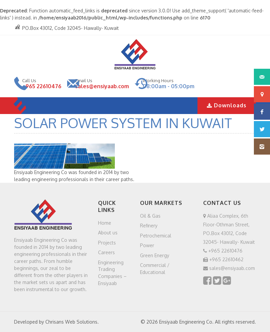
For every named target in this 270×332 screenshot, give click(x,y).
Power (147, 245)
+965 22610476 (41, 86)
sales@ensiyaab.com (102, 86)
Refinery (149, 225)
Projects (107, 242)
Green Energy (154, 255)
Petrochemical (155, 235)
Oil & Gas (150, 215)
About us (108, 232)
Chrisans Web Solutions (71, 322)
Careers (106, 252)
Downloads (226, 105)
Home (104, 222)
